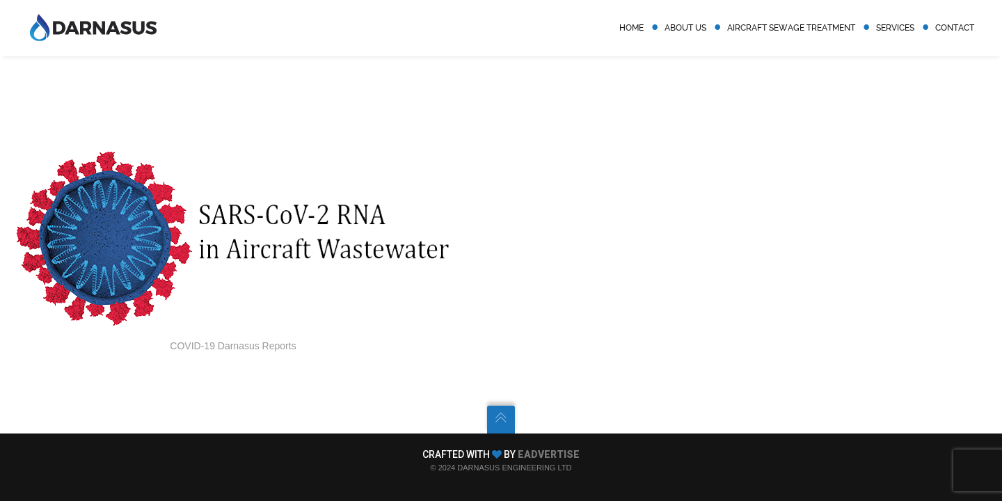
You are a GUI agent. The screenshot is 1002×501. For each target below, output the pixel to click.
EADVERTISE (549, 454)
